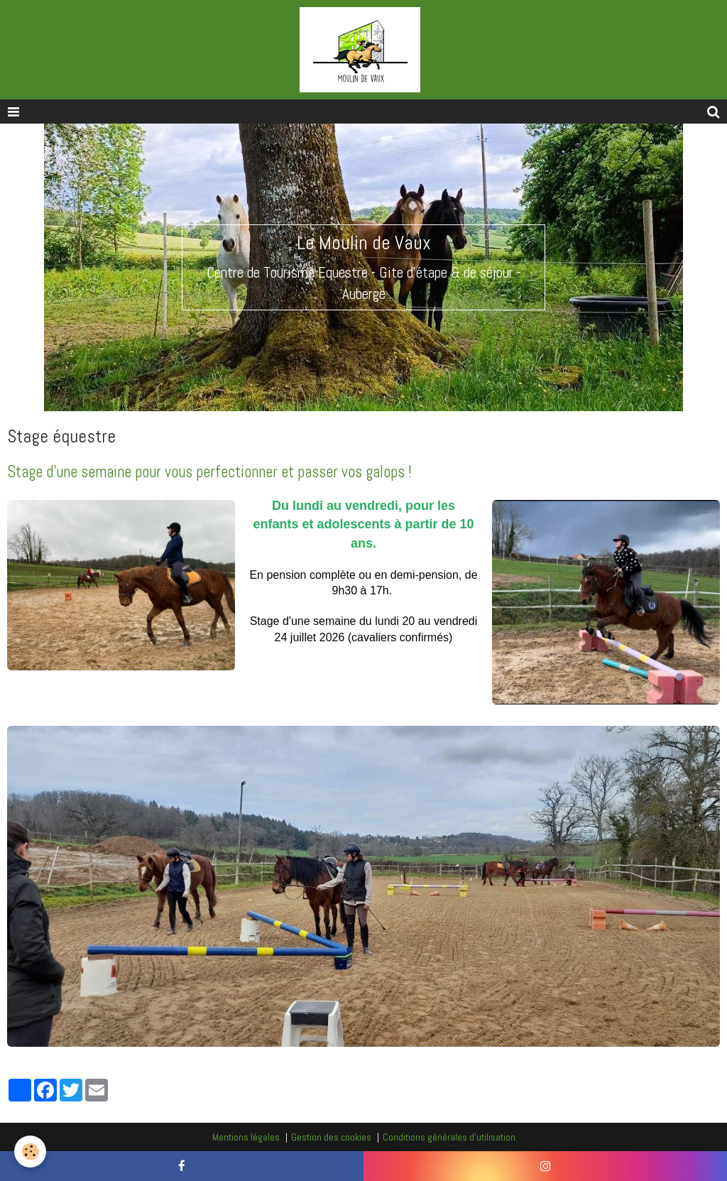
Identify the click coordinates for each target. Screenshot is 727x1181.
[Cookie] (30, 1152)
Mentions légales (246, 1137)
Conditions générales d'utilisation (449, 1137)
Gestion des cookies (331, 1137)
